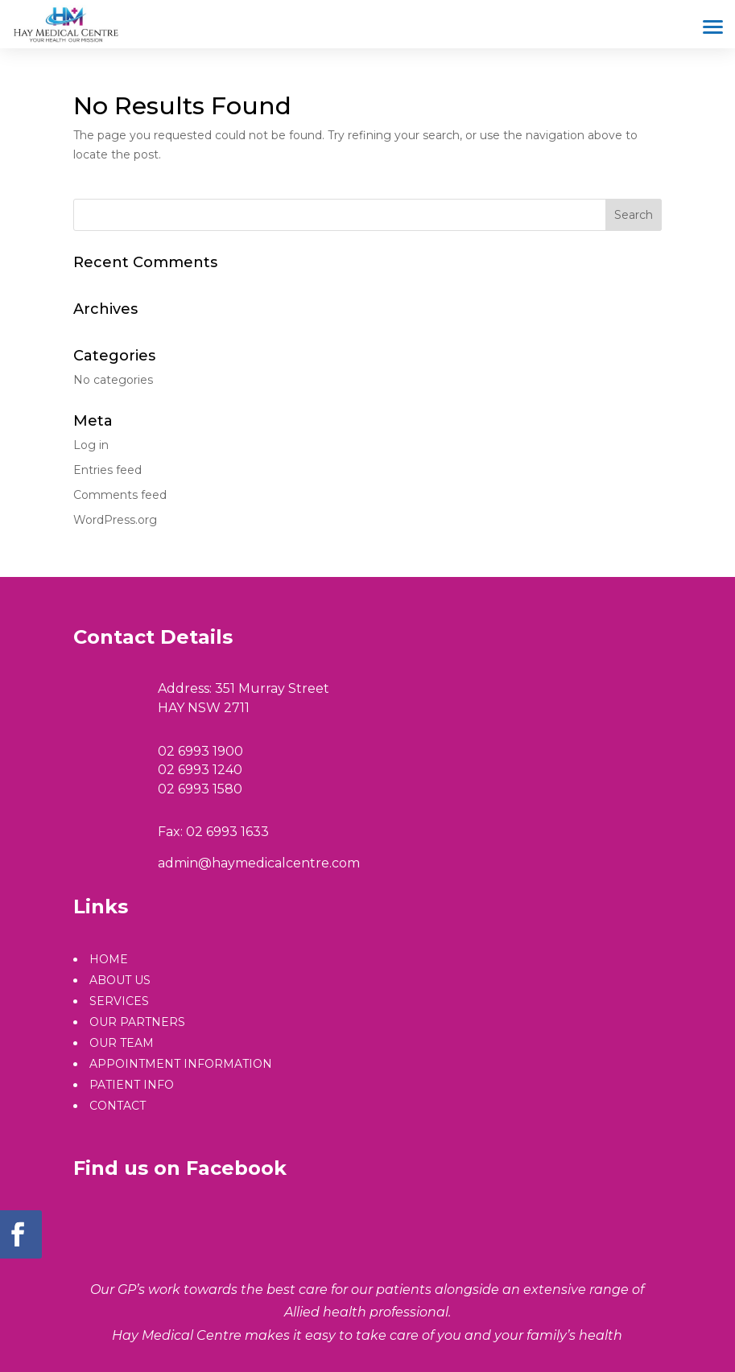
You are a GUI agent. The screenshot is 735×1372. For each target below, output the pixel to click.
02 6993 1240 (200, 769)
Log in (91, 445)
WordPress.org (115, 520)
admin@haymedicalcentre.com (259, 863)
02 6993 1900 (200, 751)
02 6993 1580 (200, 789)
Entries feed (107, 470)
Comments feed (120, 495)
